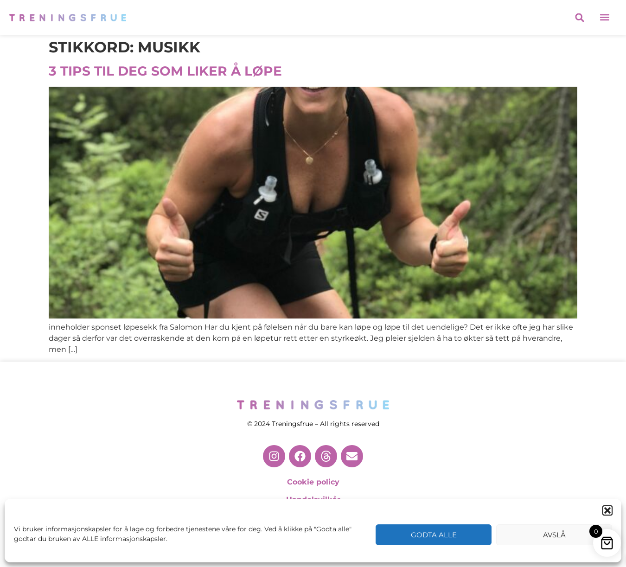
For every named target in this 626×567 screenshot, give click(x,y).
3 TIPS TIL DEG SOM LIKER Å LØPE (165, 71)
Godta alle (434, 534)
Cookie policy (313, 482)
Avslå (554, 534)
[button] (607, 510)
